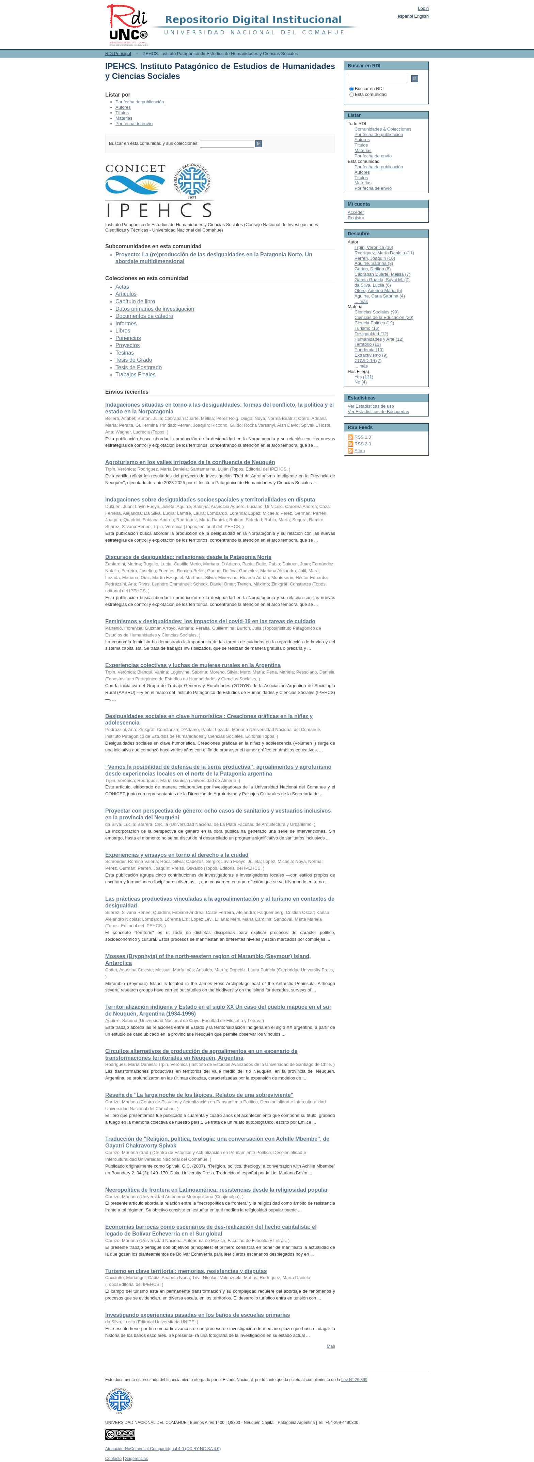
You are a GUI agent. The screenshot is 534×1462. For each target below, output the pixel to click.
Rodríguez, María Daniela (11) (384, 252)
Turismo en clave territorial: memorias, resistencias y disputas (186, 1271)
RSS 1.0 (363, 437)
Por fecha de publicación (139, 101)
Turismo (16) (367, 328)
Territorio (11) (368, 344)
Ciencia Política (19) (374, 322)
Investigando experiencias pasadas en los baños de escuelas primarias (197, 1315)
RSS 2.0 (363, 443)
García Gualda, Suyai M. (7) (382, 279)
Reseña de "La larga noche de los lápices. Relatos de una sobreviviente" (199, 1095)
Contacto (113, 1458)
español (405, 16)
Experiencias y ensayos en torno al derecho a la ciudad (177, 855)
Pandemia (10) (369, 349)
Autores (123, 107)
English (421, 16)
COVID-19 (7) (368, 360)
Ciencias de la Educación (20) (384, 317)
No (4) (361, 382)
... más (361, 301)
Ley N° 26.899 (354, 1379)
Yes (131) (364, 376)
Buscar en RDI (366, 88)
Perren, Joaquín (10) (375, 258)
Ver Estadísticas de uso (371, 406)
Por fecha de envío (134, 123)
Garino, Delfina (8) (373, 268)
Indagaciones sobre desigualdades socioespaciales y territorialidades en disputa (210, 500)
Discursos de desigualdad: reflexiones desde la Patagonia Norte (188, 557)
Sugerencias (136, 1458)
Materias (123, 118)
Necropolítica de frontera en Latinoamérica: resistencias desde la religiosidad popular (216, 1190)
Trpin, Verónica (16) (374, 247)
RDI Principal (118, 53)
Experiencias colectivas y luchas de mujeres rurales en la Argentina (193, 665)
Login (423, 8)
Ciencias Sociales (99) (376, 311)
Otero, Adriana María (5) (378, 290)
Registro (356, 217)
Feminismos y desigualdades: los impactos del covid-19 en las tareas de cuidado (210, 621)
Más (331, 1346)
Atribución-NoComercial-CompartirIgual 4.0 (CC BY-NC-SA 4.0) (163, 1448)
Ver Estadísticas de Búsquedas (378, 411)
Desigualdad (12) (371, 333)
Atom (360, 450)
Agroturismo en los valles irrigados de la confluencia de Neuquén (190, 462)
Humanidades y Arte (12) (379, 339)
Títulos (122, 112)
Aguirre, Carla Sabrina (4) (380, 296)
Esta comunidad (368, 94)
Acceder (356, 212)
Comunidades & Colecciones (383, 129)
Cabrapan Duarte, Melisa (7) (382, 274)
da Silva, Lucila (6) (373, 285)
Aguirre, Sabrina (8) (374, 263)
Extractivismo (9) (371, 355)
